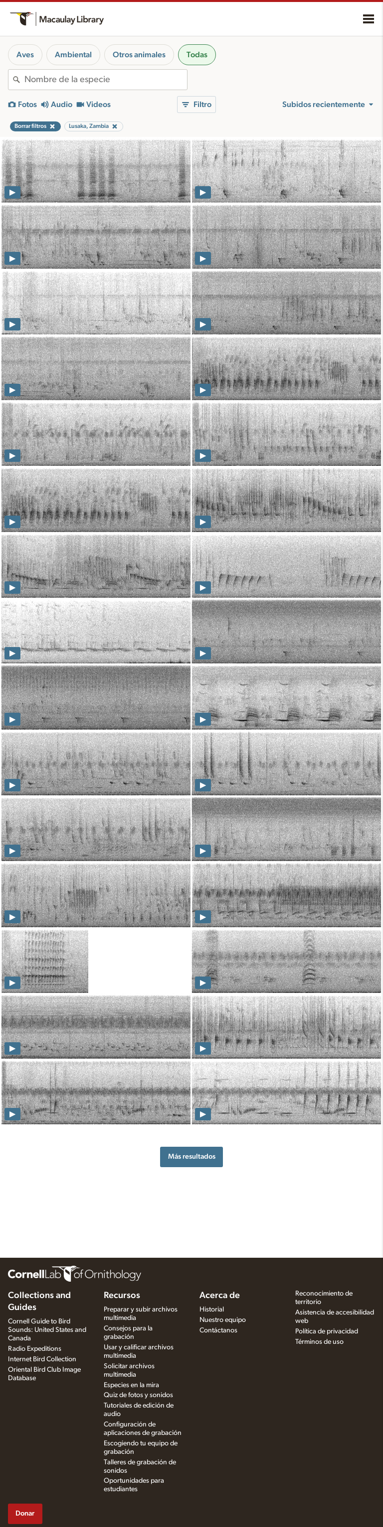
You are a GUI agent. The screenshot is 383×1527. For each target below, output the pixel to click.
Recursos (122, 1295)
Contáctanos (218, 1330)
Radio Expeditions (34, 1348)
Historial (211, 1309)
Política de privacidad (326, 1331)
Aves (25, 55)
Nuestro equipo (222, 1319)
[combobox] (105, 80)
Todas (197, 55)
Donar (24, 1513)
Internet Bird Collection (42, 1359)
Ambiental (73, 55)
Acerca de (219, 1295)
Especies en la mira (131, 1385)
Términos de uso (319, 1341)
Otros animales (139, 55)
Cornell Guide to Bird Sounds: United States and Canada (47, 1330)
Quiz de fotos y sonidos (138, 1395)
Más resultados (191, 1156)
